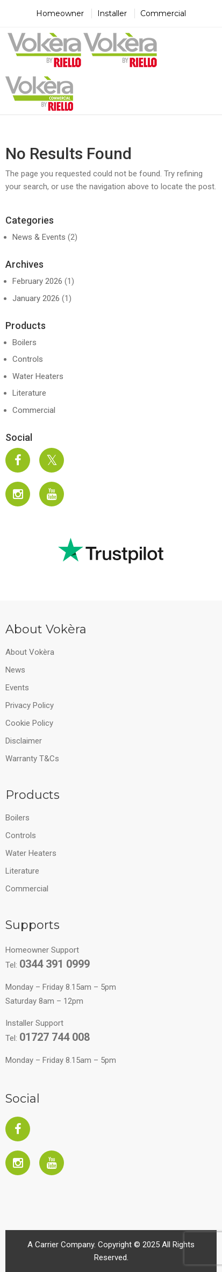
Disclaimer (23, 741)
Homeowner (60, 13)
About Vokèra (29, 652)
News (15, 670)
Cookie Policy (29, 723)
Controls (27, 359)
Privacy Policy (29, 705)
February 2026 (37, 281)
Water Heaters (37, 376)
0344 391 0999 (54, 963)
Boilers (24, 342)
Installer (112, 13)
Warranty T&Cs (32, 758)
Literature (29, 393)
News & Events (39, 237)
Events (17, 687)
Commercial (163, 13)
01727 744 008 (54, 1037)
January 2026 (36, 298)
